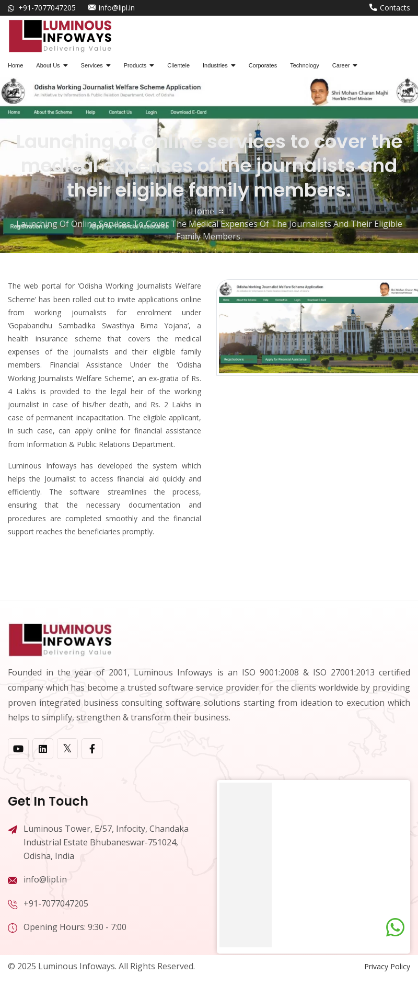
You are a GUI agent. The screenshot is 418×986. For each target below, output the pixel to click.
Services (92, 65)
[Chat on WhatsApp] (395, 927)
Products (135, 65)
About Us (48, 65)
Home (15, 65)
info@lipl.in (117, 8)
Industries (215, 65)
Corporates (263, 65)
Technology (304, 65)
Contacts (395, 8)
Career (341, 65)
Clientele (178, 65)
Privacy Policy (387, 966)
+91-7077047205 (47, 8)
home (202, 211)
